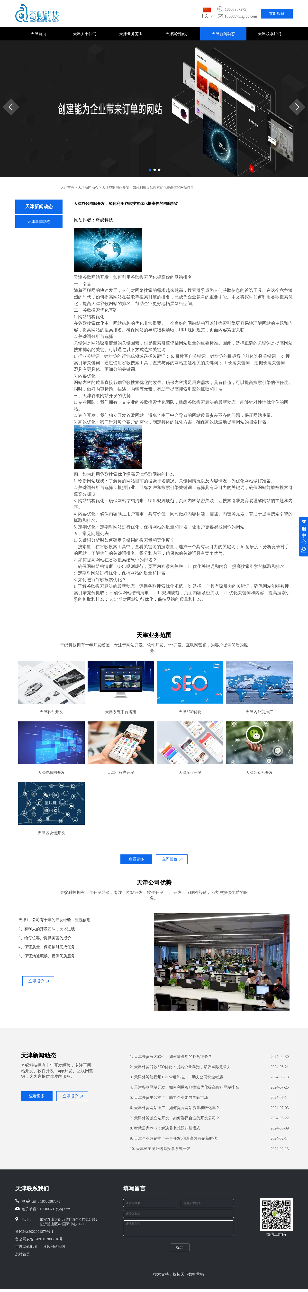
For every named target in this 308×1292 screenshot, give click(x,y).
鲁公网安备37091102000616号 (39, 1239)
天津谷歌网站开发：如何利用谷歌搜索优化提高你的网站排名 (184, 1087)
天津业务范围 (131, 34)
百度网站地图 (26, 1247)
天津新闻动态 (223, 34)
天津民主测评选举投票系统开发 (160, 1149)
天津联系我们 (269, 34)
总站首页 (22, 1254)
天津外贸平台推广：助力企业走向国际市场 (169, 1097)
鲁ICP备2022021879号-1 (34, 1232)
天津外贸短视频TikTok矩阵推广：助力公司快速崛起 (176, 1077)
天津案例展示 (177, 34)
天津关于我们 (84, 34)
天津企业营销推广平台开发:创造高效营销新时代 (173, 1138)
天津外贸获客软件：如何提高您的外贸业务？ (171, 1057)
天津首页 (38, 34)
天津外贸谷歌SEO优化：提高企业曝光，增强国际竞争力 (180, 1067)
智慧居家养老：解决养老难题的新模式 (165, 1128)
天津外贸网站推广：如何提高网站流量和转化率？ (175, 1108)
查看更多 (136, 859)
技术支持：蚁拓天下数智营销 (178, 1277)
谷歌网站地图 (54, 1247)
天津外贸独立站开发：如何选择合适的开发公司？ (175, 1118)
